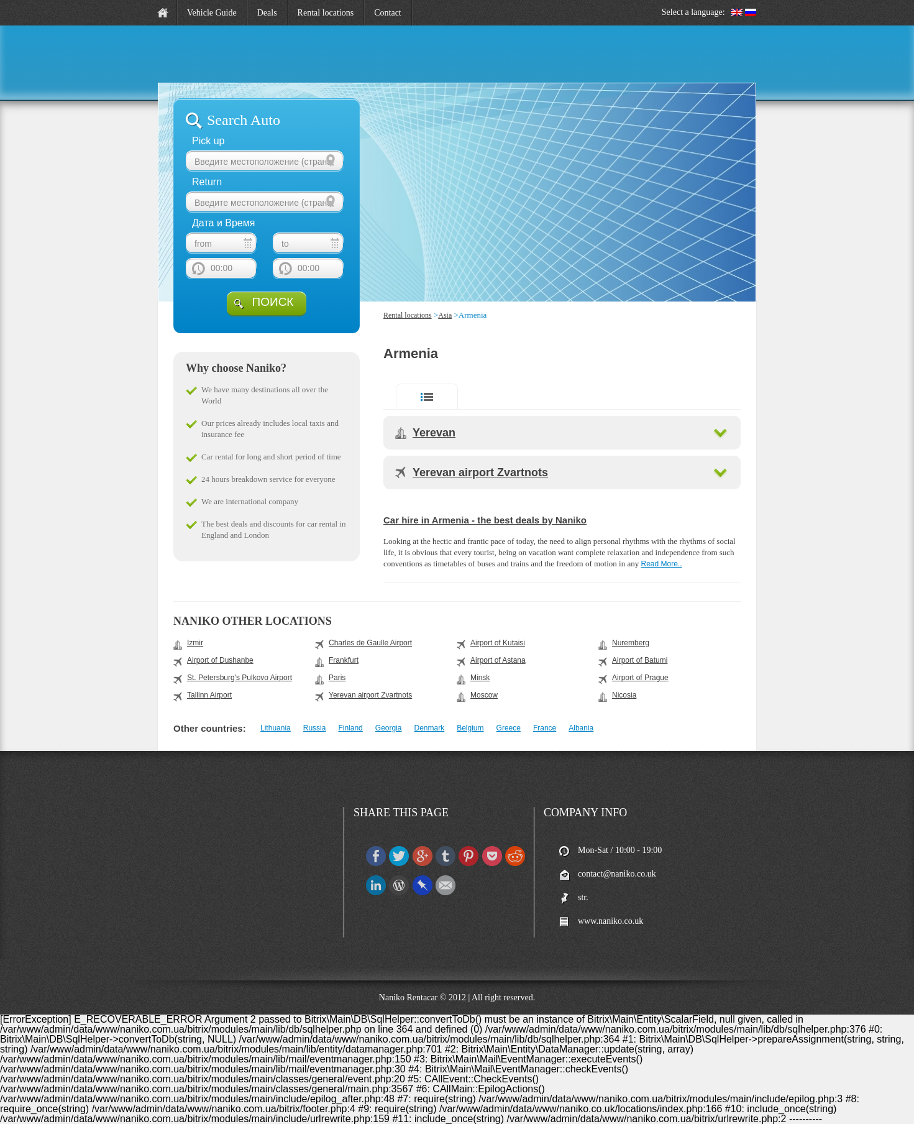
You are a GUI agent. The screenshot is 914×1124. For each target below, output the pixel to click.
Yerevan (434, 432)
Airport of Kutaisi (497, 642)
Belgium (470, 728)
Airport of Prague (640, 677)
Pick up (208, 141)
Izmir (195, 642)
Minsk (480, 677)
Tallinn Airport (209, 695)
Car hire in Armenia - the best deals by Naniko (485, 520)
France (544, 728)
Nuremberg (630, 642)
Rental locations (326, 12)
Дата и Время (223, 223)
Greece (508, 728)
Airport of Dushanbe (220, 660)
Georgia (388, 728)
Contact (387, 12)
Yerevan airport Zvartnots (480, 472)
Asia (445, 315)
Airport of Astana (498, 660)
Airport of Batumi (639, 660)
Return (207, 182)
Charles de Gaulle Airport (370, 642)
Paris (337, 677)
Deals (267, 12)
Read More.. (661, 564)
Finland (350, 728)
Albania (581, 728)
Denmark (429, 728)
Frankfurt (344, 660)
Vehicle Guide (212, 12)
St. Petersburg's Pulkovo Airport (239, 677)
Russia (314, 728)
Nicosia (624, 695)
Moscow (484, 695)
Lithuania (275, 728)
